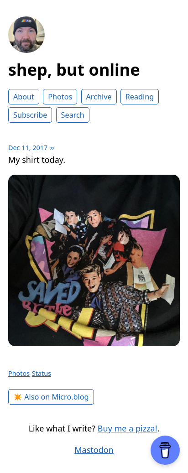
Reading (139, 97)
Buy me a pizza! (127, 428)
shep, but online (74, 69)
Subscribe (30, 115)
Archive (99, 97)
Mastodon (94, 449)
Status (41, 373)
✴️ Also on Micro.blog (51, 397)
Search (72, 115)
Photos (60, 97)
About (23, 97)
